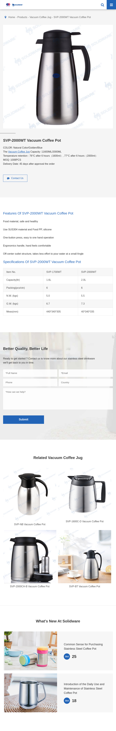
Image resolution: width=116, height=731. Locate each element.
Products (22, 17)
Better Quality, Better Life (25, 349)
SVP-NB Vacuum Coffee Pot (29, 524)
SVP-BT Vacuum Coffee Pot (84, 586)
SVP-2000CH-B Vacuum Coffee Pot (29, 586)
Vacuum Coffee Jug (40, 17)
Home (11, 17)
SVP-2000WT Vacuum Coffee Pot (72, 17)
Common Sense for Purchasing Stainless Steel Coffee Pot (83, 646)
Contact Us (15, 178)
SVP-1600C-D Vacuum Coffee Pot (85, 521)
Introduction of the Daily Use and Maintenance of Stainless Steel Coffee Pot (84, 688)
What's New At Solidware (58, 621)
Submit (23, 419)
